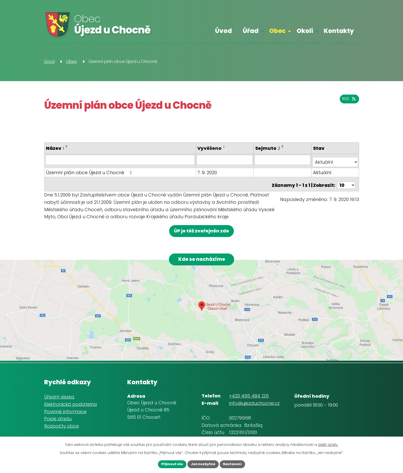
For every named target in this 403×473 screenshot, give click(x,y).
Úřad (251, 31)
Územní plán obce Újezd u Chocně (90, 170)
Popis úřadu (58, 417)
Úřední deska (59, 395)
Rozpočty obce (61, 425)
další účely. (328, 443)
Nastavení (238, 463)
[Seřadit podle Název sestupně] (67, 148)
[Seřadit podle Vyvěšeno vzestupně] (225, 146)
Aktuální (323, 170)
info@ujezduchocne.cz (254, 402)
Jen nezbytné (203, 463)
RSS (348, 101)
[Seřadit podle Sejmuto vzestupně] (283, 146)
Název (55, 148)
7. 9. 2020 (208, 170)
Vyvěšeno (210, 148)
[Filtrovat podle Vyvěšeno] (225, 160)
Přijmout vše (166, 463)
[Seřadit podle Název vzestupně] (67, 146)
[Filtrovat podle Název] (120, 160)
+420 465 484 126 (249, 394)
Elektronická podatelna (70, 403)
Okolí (305, 31)
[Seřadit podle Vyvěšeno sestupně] (225, 148)
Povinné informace (65, 410)
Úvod (223, 31)
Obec (277, 31)
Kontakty (339, 31)
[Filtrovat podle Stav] (335, 160)
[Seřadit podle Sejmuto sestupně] (283, 148)
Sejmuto (268, 148)
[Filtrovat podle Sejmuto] (283, 160)
